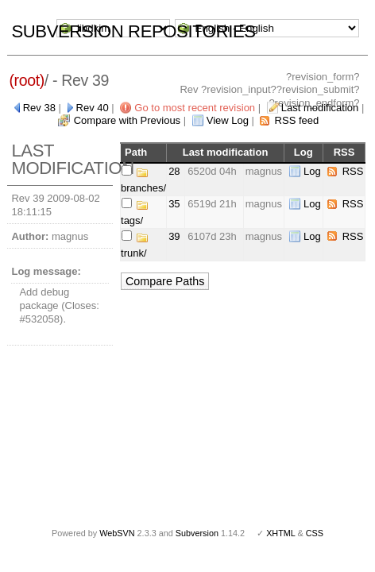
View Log (228, 120)
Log (312, 171)
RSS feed (297, 120)
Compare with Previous (127, 120)
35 (174, 204)
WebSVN (116, 533)
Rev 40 (92, 108)
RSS (353, 171)
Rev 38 (39, 108)
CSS (314, 533)
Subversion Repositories (133, 31)
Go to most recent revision (194, 108)
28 (174, 171)
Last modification (320, 108)
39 (174, 236)
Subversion (197, 533)
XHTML (280, 533)
